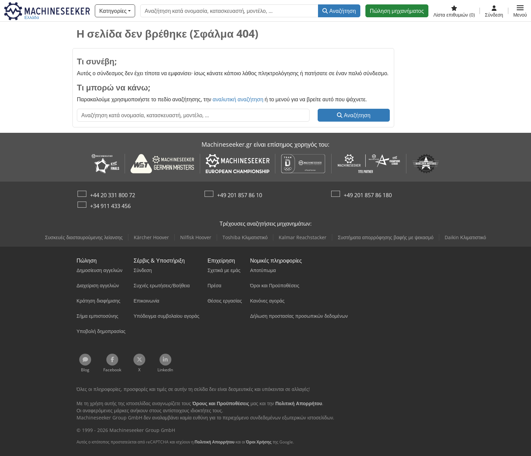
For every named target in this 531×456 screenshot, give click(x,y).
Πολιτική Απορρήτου (214, 442)
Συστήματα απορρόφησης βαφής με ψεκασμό (385, 237)
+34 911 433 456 (110, 206)
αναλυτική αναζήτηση (238, 99)
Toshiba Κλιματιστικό (245, 237)
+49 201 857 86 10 (239, 195)
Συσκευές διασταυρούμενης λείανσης (84, 237)
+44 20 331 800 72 (112, 195)
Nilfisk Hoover (195, 237)
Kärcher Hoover (151, 237)
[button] (520, 10)
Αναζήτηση (339, 11)
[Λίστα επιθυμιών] (454, 10)
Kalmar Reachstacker (302, 237)
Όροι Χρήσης (259, 442)
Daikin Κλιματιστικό (465, 237)
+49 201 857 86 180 (368, 195)
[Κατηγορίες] (115, 10)
